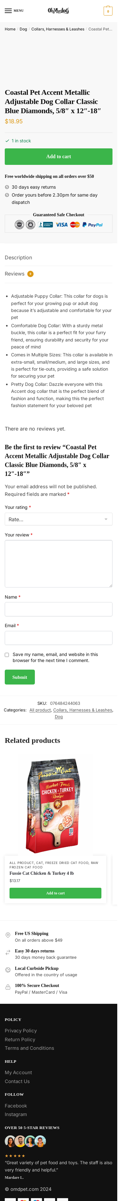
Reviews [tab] (19, 273)
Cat (39, 863)
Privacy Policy (21, 1031)
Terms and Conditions (29, 1048)
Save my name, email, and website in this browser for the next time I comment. (55, 657)
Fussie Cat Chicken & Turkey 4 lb (42, 873)
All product (40, 709)
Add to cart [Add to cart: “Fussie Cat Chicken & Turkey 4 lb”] (55, 893)
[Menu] (14, 11)
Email (12, 625)
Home (10, 29)
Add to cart (58, 156)
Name (13, 597)
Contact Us (17, 1081)
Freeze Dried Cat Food (67, 863)
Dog (23, 29)
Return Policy (20, 1039)
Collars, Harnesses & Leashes (57, 29)
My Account (18, 1072)
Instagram (16, 1114)
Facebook (16, 1106)
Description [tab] (18, 257)
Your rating (18, 507)
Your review (19, 534)
